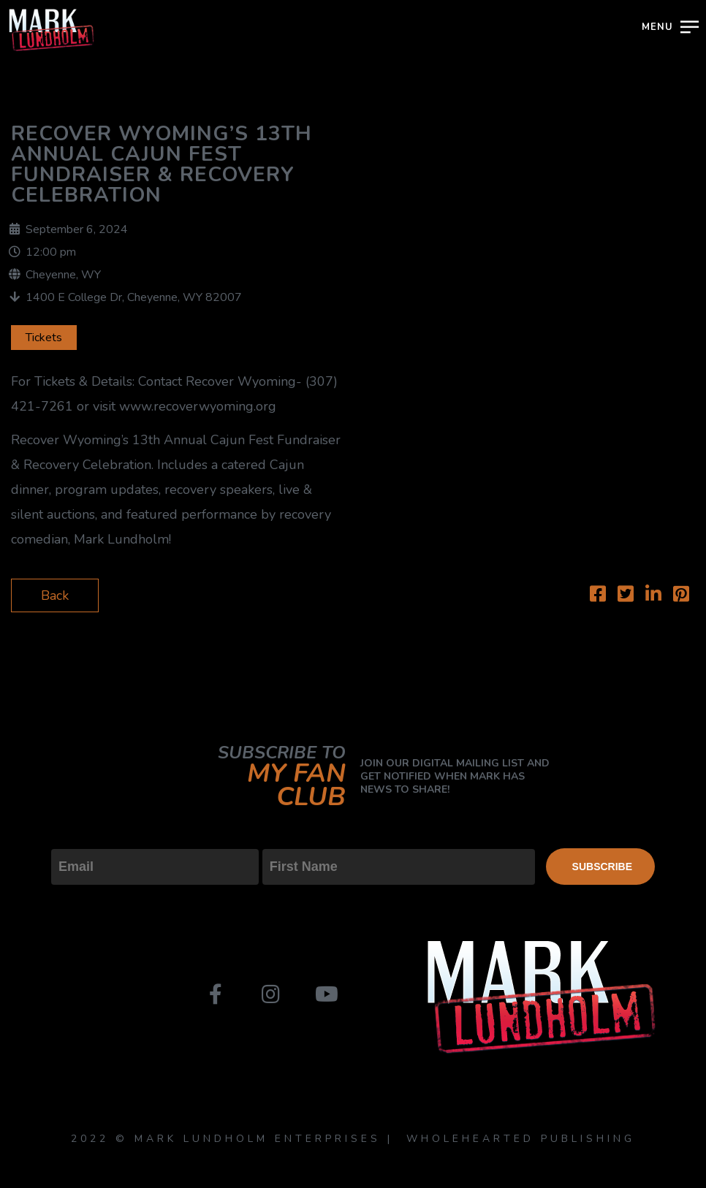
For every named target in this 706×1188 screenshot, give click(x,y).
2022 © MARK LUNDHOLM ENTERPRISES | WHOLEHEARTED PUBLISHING (353, 1139)
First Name (294, 836)
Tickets (44, 338)
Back (55, 595)
